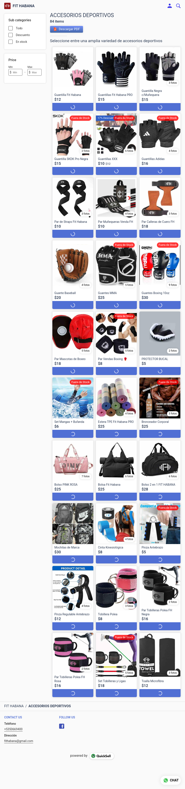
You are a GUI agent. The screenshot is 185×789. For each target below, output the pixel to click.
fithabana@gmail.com (18, 741)
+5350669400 (13, 729)
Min (10, 67)
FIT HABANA (24, 6)
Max (29, 67)
